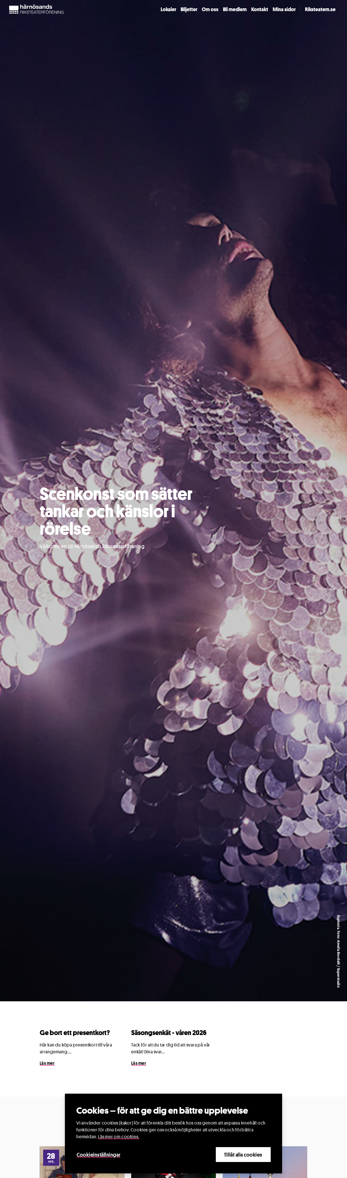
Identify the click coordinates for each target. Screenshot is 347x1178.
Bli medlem (235, 9)
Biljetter (189, 9)
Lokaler (168, 9)
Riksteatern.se (320, 9)
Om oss (210, 9)
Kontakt (259, 9)
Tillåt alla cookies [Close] (243, 1154)
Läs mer (47, 1063)
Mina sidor (284, 9)
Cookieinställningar (98, 1154)
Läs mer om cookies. (118, 1137)
